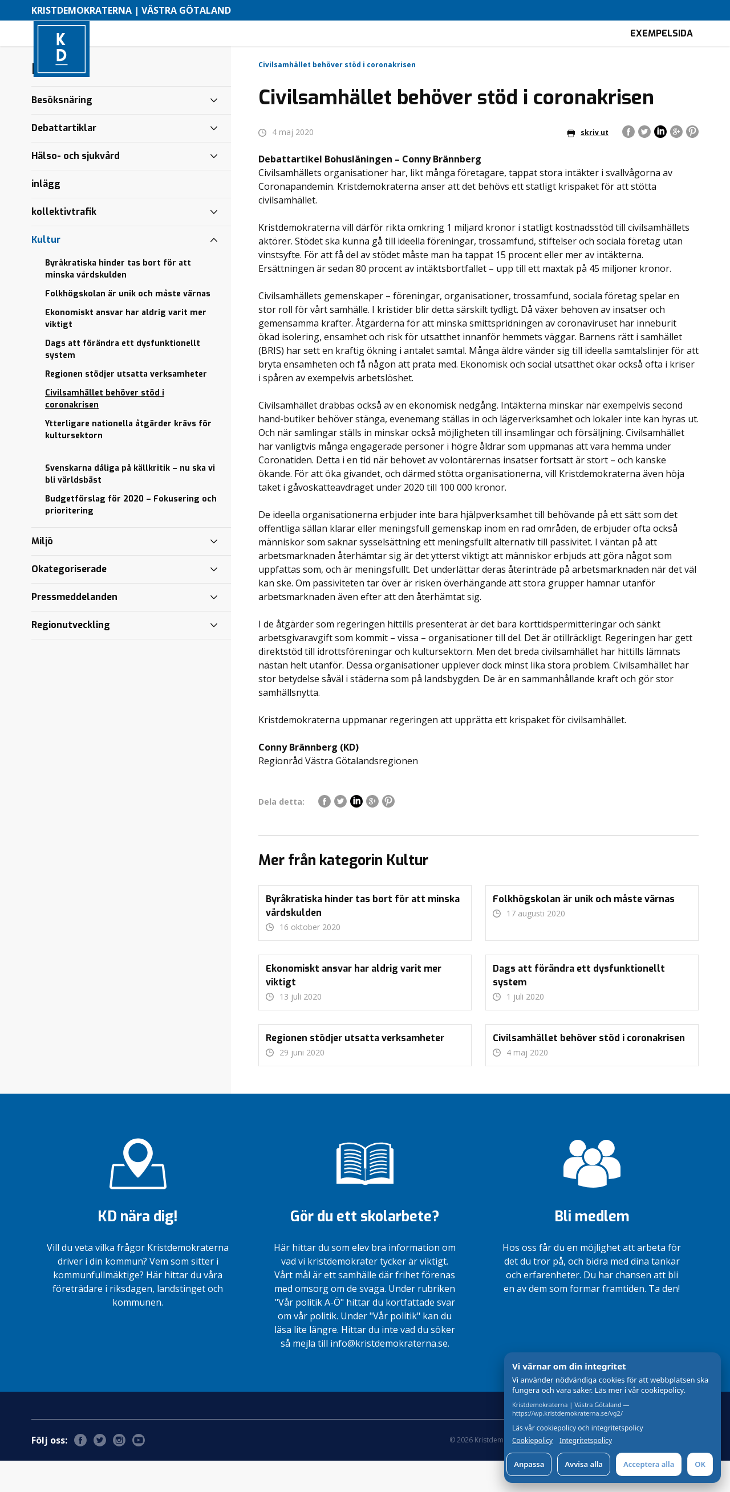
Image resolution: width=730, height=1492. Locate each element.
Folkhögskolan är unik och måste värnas (127, 325)
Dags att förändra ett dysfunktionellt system (122, 380)
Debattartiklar (63, 159)
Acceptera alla (648, 1464)
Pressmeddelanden (74, 628)
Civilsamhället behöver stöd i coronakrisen (104, 430)
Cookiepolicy (532, 1440)
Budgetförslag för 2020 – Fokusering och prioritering (131, 536)
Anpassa (529, 1464)
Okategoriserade (69, 600)
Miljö (42, 572)
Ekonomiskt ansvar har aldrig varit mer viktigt (125, 350)
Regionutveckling (70, 656)
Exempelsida (661, 49)
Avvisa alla (584, 1464)
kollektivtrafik (63, 243)
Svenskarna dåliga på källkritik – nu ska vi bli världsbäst (130, 505)
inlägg (45, 215)
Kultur (45, 271)
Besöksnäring (61, 131)
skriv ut (588, 164)
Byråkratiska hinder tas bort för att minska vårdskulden (118, 300)
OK (700, 1464)
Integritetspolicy (585, 1440)
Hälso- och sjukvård (75, 187)
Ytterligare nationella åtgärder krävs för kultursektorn (128, 461)
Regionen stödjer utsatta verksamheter (126, 405)
